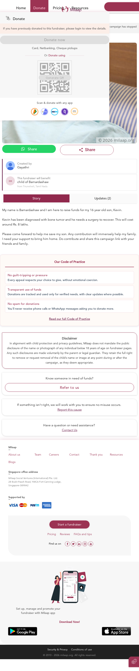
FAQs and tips (83, 534)
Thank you (96, 454)
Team (38, 454)
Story (36, 198)
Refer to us (69, 387)
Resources (116, 454)
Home (21, 8)
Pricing (51, 534)
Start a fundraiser (69, 524)
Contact (74, 454)
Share (29, 149)
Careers (54, 454)
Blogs (11, 462)
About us (14, 454)
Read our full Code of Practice (69, 319)
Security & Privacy (57, 649)
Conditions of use (81, 649)
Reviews (65, 534)
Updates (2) (102, 198)
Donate (39, 8)
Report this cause (69, 410)
